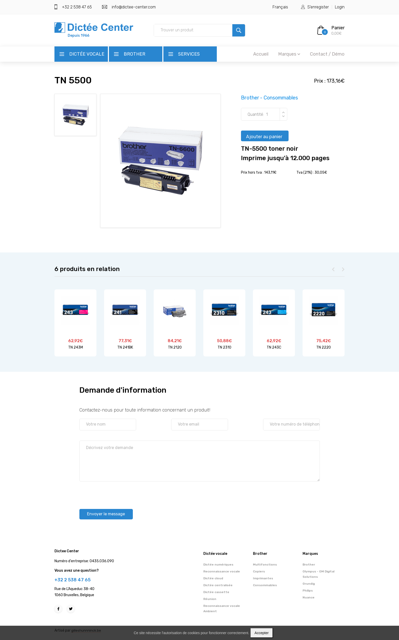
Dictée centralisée (218, 585)
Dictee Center (66, 551)
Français (280, 7)
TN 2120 (175, 347)
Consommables (265, 585)
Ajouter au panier (264, 137)
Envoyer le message (109, 513)
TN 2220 (323, 347)
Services (189, 54)
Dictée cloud (213, 578)
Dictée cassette (216, 592)
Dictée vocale (86, 54)
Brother (134, 54)
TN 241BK (125, 347)
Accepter (261, 633)
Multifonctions (265, 565)
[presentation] (118, 491)
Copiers (259, 571)
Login (340, 7)
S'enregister (318, 7)
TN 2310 (224, 347)
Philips (308, 591)
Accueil (260, 54)
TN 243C (274, 347)
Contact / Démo (327, 54)
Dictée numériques (218, 565)
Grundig (309, 584)
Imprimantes (263, 578)
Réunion (209, 599)
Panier (338, 28)
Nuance (309, 597)
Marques (289, 54)
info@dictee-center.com (134, 7)
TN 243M (75, 347)
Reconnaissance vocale (221, 571)
